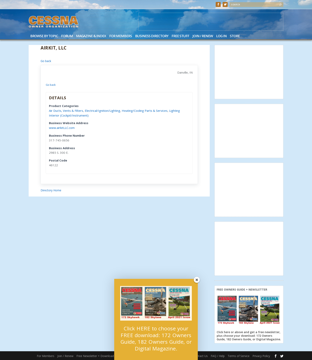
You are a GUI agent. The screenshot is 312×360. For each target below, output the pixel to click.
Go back (46, 61)
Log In (221, 36)
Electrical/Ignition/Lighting (102, 111)
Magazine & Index (91, 36)
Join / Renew (202, 36)
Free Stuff (180, 36)
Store (235, 36)
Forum (67, 36)
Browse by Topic (44, 36)
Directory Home (51, 190)
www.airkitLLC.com (62, 128)
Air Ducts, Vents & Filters (66, 111)
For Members (120, 36)
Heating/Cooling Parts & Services (145, 111)
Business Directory (151, 36)
